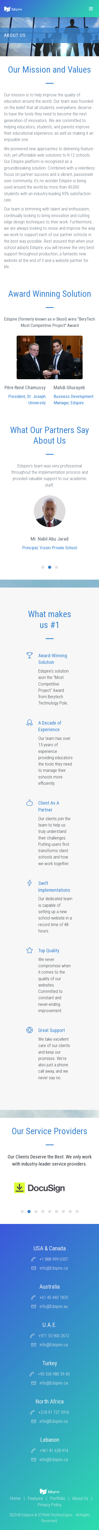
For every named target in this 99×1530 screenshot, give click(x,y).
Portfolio (57, 1498)
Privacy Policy (50, 1504)
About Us (80, 1498)
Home (15, 1498)
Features (35, 1498)
